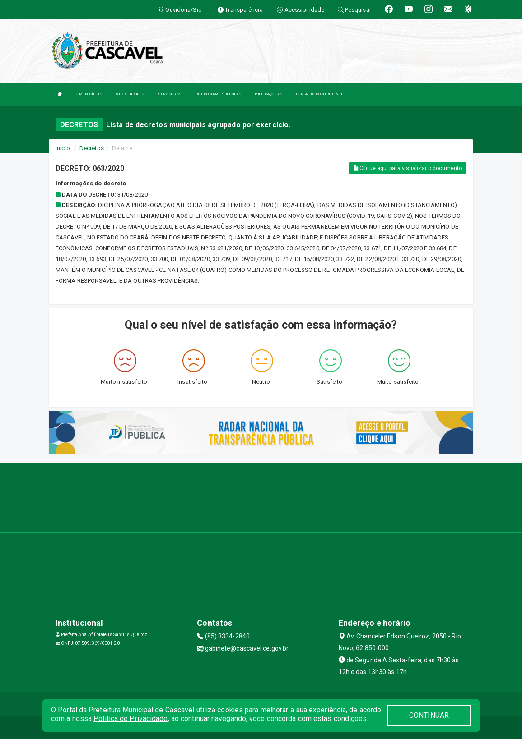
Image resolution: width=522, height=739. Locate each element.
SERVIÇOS (169, 94)
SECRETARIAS (130, 94)
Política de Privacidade (130, 718)
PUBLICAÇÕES (268, 94)
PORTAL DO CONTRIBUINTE (319, 94)
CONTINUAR (429, 715)
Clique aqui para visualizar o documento (408, 168)
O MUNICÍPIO (89, 94)
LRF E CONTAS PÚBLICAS (217, 94)
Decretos (91, 148)
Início (63, 148)
